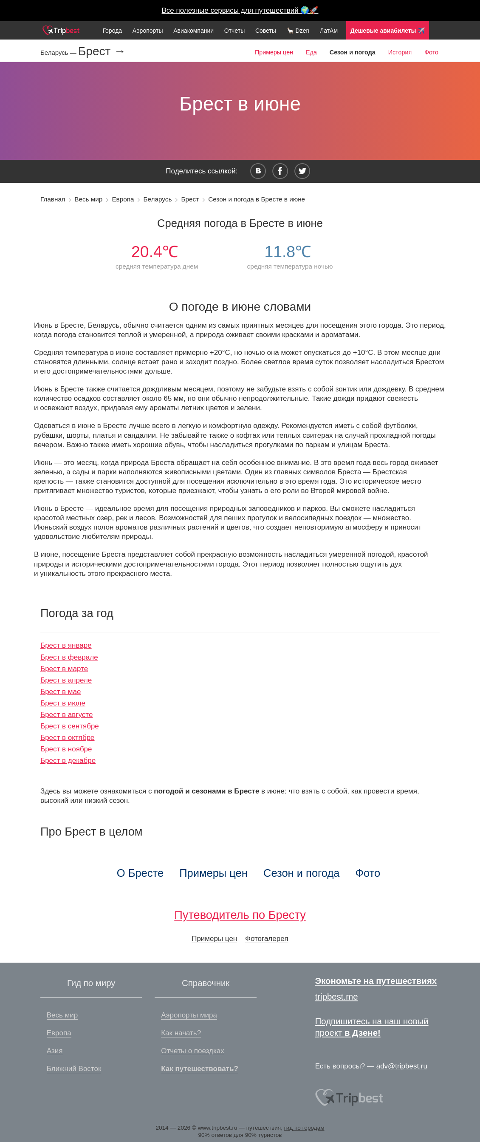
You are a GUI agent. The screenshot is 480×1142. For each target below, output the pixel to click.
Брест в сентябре (69, 726)
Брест (190, 199)
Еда (311, 52)
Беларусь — (59, 52)
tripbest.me (336, 996)
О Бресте (140, 873)
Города (112, 30)
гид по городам (304, 1128)
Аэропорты (148, 30)
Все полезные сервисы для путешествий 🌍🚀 (240, 10)
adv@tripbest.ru (401, 1066)
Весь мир (88, 199)
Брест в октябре (67, 738)
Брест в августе (66, 715)
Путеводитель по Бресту (239, 914)
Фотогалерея (266, 939)
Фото (431, 52)
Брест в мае (60, 692)
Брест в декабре (68, 761)
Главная (52, 199)
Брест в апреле (66, 680)
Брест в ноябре (66, 749)
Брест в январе (66, 645)
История (400, 52)
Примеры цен (274, 52)
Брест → (102, 51)
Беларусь (158, 199)
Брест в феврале (69, 657)
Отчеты (234, 30)
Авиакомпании (193, 30)
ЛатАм (329, 30)
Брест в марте (64, 669)
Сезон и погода (301, 873)
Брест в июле (62, 703)
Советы (265, 30)
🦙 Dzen (298, 30)
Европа (123, 199)
